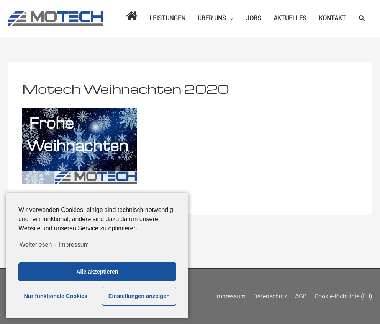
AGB (301, 296)
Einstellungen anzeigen (139, 296)
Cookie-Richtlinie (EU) (343, 296)
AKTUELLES (290, 18)
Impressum (230, 296)
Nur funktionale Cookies (55, 296)
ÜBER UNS (212, 18)
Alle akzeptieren (97, 272)
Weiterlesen (36, 244)
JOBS (253, 18)
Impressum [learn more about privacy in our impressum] (74, 244)
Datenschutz (270, 296)
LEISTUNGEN (167, 18)
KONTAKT (332, 18)
